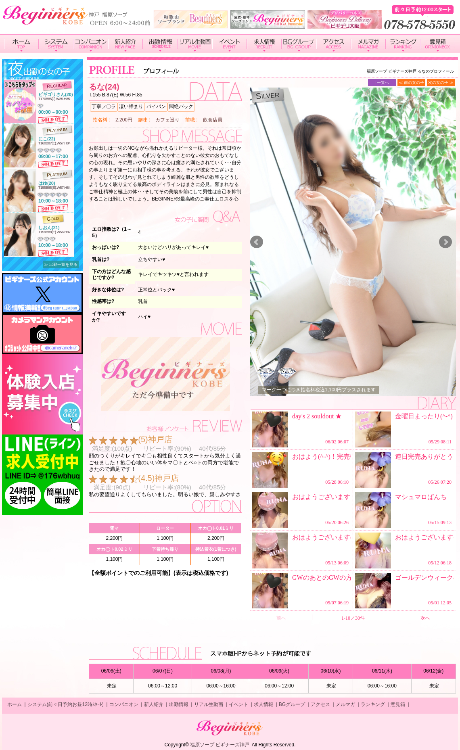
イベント (238, 704)
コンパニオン (123, 704)
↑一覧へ (382, 82)
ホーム (14, 704)
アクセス (320, 704)
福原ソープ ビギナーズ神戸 (219, 745)
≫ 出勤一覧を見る (60, 264)
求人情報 (263, 704)
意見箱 (398, 704)
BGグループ (292, 704)
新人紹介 (153, 704)
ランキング (373, 704)
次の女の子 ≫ (441, 82)
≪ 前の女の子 (411, 82)
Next (445, 242)
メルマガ (345, 704)
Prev (256, 242)
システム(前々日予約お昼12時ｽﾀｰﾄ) (65, 704)
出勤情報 (178, 704)
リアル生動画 (208, 704)
